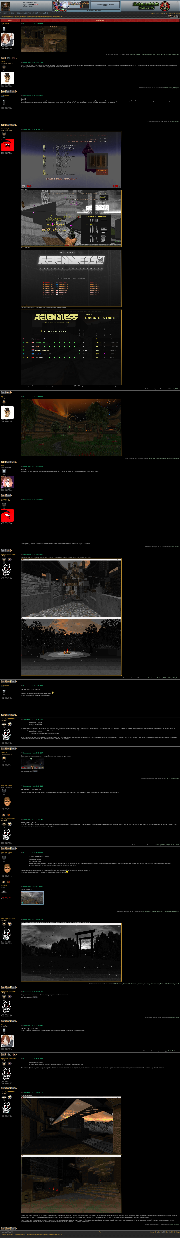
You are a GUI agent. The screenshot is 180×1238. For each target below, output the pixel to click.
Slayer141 (4, 885)
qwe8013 (4, 752)
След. (178, 13)
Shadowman (5, 95)
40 (174, 13)
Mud (2, 465)
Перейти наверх (103, 1232)
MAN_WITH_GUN (6, 785)
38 (170, 13)
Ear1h (3, 61)
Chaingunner (5, 23)
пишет (40, 722)
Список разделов (8, 16)
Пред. (153, 13)
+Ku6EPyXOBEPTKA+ (8, 554)
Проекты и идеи (20, 16)
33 (162, 13)
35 (166, 13)
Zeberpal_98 (5, 129)
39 (172, 13)
